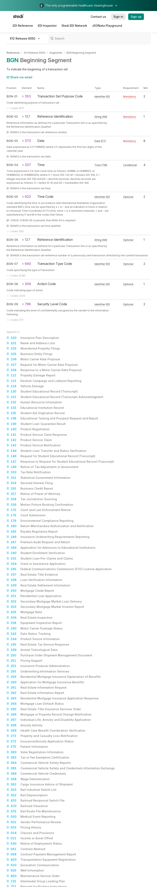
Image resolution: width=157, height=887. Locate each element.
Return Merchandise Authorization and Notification (50, 525)
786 (26, 304)
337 (26, 164)
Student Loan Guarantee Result (36, 423)
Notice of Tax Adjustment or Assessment (42, 466)
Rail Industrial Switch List (31, 789)
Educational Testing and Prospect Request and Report (52, 418)
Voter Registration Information (35, 752)
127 (26, 116)
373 (26, 140)
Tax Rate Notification (29, 472)
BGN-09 (12, 303)
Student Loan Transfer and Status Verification (46, 450)
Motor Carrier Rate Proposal (33, 359)
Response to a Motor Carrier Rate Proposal (44, 369)
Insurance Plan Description (33, 337)
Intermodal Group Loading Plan (36, 881)
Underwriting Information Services (38, 671)
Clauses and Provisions (30, 832)
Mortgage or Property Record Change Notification (49, 714)
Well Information (25, 870)
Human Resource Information (34, 402)
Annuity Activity (25, 725)
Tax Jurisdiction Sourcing (32, 499)
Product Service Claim (29, 439)
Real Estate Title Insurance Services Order (44, 709)
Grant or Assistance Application (36, 563)
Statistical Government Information (39, 477)
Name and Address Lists (31, 343)
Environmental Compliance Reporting (40, 520)
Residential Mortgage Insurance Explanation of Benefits (54, 676)
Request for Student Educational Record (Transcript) (51, 455)
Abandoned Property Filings (33, 348)
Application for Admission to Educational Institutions (51, 547)
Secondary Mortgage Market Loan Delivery (44, 601)
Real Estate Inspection (30, 617)
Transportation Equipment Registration (41, 859)
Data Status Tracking (28, 633)
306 (26, 283)
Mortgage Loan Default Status (35, 703)
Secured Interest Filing (30, 482)
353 (26, 96)
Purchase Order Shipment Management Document (49, 655)
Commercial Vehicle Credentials (36, 773)
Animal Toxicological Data (32, 649)
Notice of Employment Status (34, 843)
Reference (13, 52)
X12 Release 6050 (34, 52)
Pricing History (24, 827)
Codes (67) (15, 107)
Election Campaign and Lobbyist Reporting (44, 380)
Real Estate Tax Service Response (38, 644)
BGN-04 (12, 164)
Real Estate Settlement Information (38, 585)
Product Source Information (33, 639)
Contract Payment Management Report (41, 854)
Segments (55, 52)
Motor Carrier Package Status (35, 628)
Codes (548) (16, 275)
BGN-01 (12, 96)
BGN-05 (12, 196)
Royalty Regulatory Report (32, 531)
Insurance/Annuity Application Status (40, 741)
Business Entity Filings (30, 353)
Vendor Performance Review (34, 822)
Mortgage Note (24, 612)
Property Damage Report (31, 375)
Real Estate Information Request (37, 687)
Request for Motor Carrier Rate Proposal (42, 364)
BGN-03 (12, 140)
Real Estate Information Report (35, 692)
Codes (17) (15, 319)
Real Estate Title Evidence (32, 574)
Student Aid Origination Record (36, 412)
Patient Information (27, 746)
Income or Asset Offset (30, 838)
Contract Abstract (26, 848)
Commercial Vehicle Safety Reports (39, 762)
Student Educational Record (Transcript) (42, 391)
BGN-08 (12, 283)
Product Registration (28, 429)
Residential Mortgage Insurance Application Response (53, 698)
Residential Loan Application (34, 595)
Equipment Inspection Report (34, 622)
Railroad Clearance (27, 805)
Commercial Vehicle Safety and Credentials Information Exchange (61, 768)
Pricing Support (24, 660)
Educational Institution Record (35, 407)
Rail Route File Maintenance (34, 811)
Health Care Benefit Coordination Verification (46, 730)
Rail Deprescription (27, 795)
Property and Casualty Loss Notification (42, 735)
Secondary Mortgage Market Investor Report (45, 606)
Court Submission (26, 515)
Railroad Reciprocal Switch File (36, 800)
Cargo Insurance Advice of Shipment (40, 784)
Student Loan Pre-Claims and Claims (40, 558)
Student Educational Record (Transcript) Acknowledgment (55, 396)
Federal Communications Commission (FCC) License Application (59, 569)
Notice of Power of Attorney (33, 493)
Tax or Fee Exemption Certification (38, 757)
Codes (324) (16, 295)
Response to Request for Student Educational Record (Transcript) (60, 461)
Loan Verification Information (34, 579)
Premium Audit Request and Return (38, 542)
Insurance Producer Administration (38, 666)
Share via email (19, 77)
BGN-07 (12, 263)
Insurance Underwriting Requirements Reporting (48, 536)
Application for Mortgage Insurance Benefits (45, 682)
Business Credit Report (30, 488)
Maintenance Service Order (33, 875)
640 (26, 263)
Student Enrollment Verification (36, 552)
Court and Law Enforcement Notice (39, 509)
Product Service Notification (34, 445)
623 (26, 196)
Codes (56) (15, 230)
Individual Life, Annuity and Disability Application (49, 719)
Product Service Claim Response (37, 434)
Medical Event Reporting (31, 816)
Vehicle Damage (25, 386)
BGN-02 (12, 116)
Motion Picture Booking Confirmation (40, 504)
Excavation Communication (33, 865)
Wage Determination (28, 778)
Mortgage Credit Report (30, 590)
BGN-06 (12, 239)
